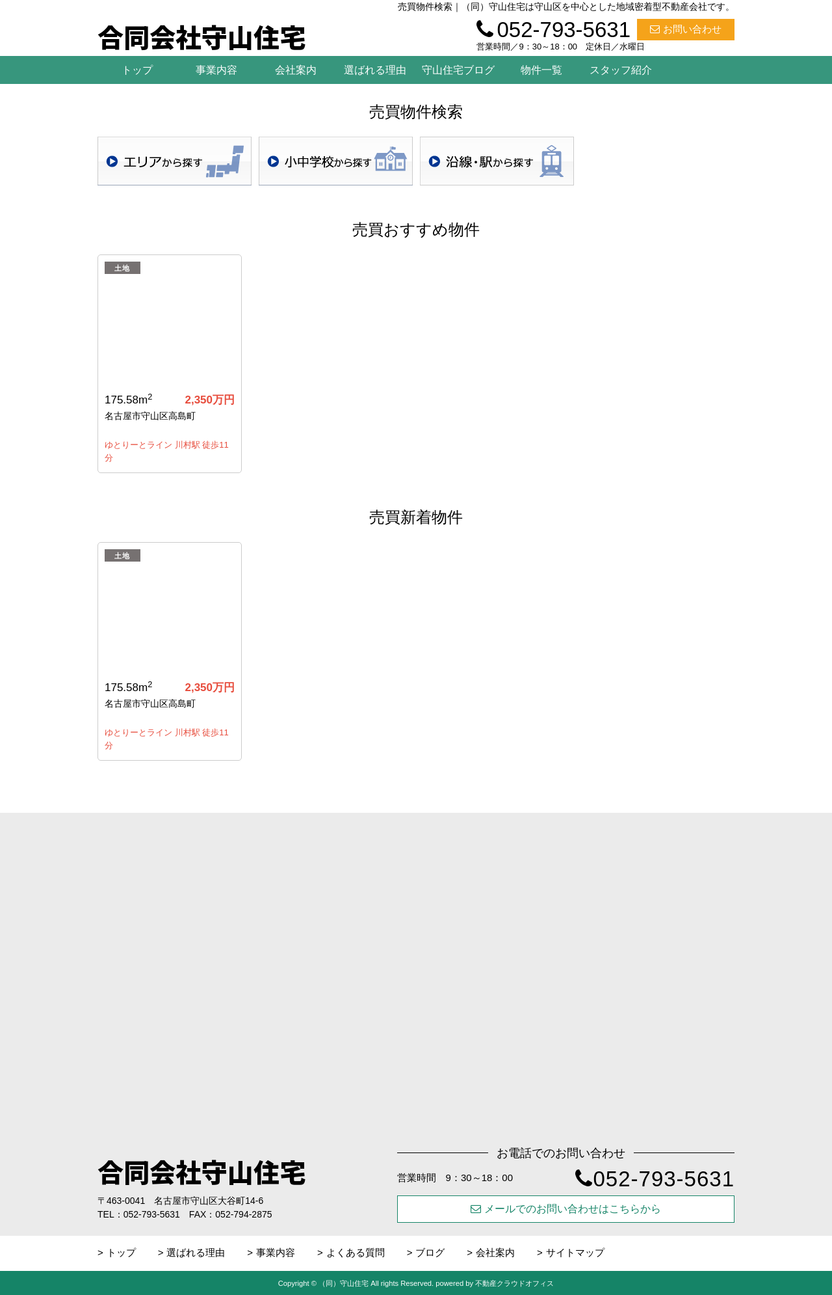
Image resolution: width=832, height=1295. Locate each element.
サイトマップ (575, 1252)
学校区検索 (336, 161)
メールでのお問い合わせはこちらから (566, 1208)
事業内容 (216, 69)
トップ (137, 69)
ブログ (430, 1252)
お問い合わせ (686, 28)
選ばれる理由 (375, 69)
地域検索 (175, 161)
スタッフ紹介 (621, 69)
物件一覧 (541, 69)
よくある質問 (355, 1252)
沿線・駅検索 (497, 161)
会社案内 (296, 69)
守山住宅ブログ (458, 69)
